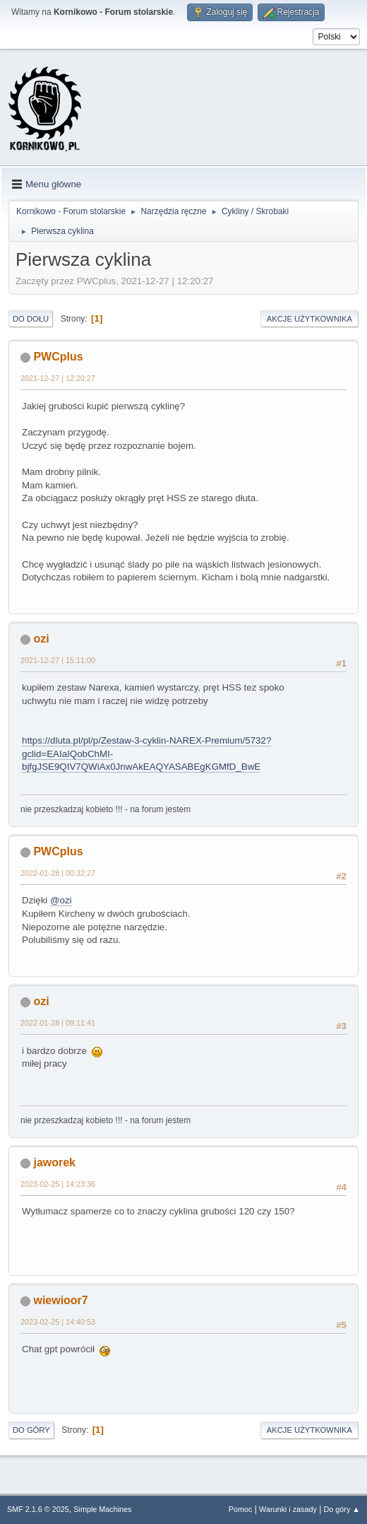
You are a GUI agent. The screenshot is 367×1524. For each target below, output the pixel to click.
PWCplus (58, 357)
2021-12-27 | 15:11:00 (57, 660)
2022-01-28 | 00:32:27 (57, 873)
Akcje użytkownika (309, 319)
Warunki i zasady (288, 1509)
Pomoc (241, 1509)
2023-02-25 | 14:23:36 (57, 1184)
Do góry (31, 1430)
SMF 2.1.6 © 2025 (38, 1509)
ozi (41, 639)
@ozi (61, 900)
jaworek (54, 1162)
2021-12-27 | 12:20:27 (57, 378)
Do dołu (31, 319)
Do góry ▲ (342, 1509)
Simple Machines (102, 1509)
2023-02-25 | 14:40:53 (57, 1322)
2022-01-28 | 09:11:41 (57, 1023)
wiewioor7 (60, 1300)
